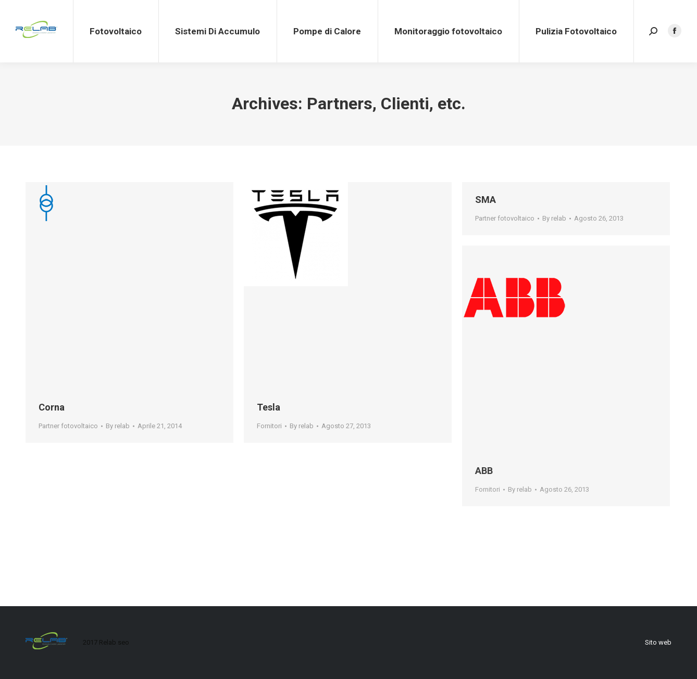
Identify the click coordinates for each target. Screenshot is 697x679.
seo (123, 642)
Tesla (268, 407)
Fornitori (269, 426)
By (118, 426)
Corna (52, 407)
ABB (484, 470)
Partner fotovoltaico (68, 426)
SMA (485, 199)
